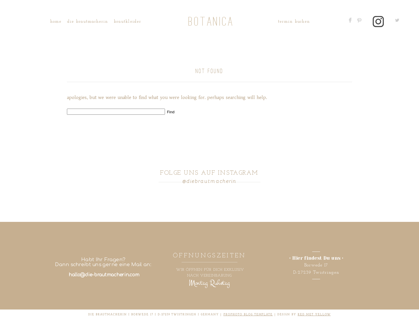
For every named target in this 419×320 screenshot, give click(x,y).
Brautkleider (127, 22)
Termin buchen (294, 22)
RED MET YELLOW (314, 314)
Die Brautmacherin (87, 22)
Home (55, 22)
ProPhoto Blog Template (248, 314)
